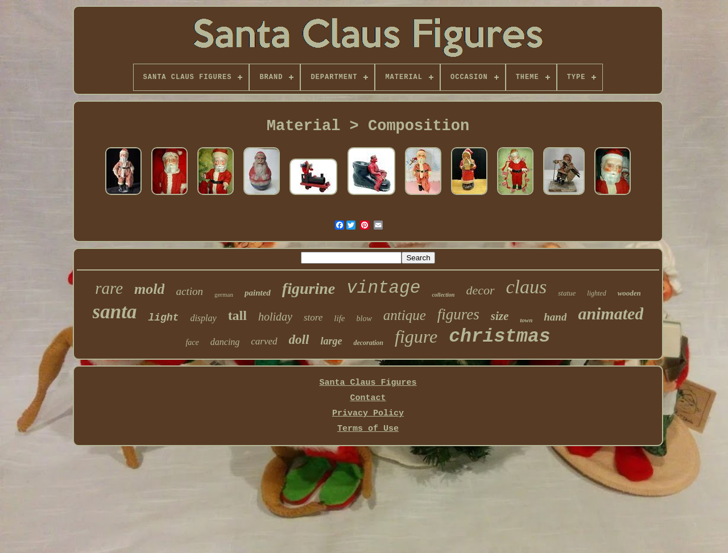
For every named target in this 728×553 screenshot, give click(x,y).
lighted (596, 293)
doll (299, 339)
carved (264, 341)
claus (526, 286)
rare (109, 288)
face (191, 342)
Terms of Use (368, 429)
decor (480, 290)
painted (258, 292)
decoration (368, 343)
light (163, 317)
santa (115, 312)
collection (443, 295)
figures (458, 314)
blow (364, 318)
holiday (275, 316)
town (526, 320)
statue (567, 293)
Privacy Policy (368, 413)
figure (416, 336)
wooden (629, 293)
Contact (368, 398)
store (313, 317)
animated (610, 313)
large (331, 341)
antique (404, 315)
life (339, 318)
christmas (499, 336)
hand (555, 317)
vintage (383, 288)
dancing (225, 342)
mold (149, 289)
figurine (308, 288)
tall (237, 315)
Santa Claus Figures (367, 383)
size (500, 316)
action (189, 291)
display (203, 318)
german (223, 294)
